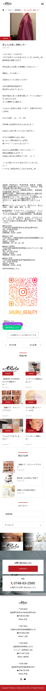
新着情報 (5, 38)
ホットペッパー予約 (12, 325)
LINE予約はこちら (12, 327)
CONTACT (23, 569)
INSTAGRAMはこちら (10, 269)
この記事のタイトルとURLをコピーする (23, 335)
